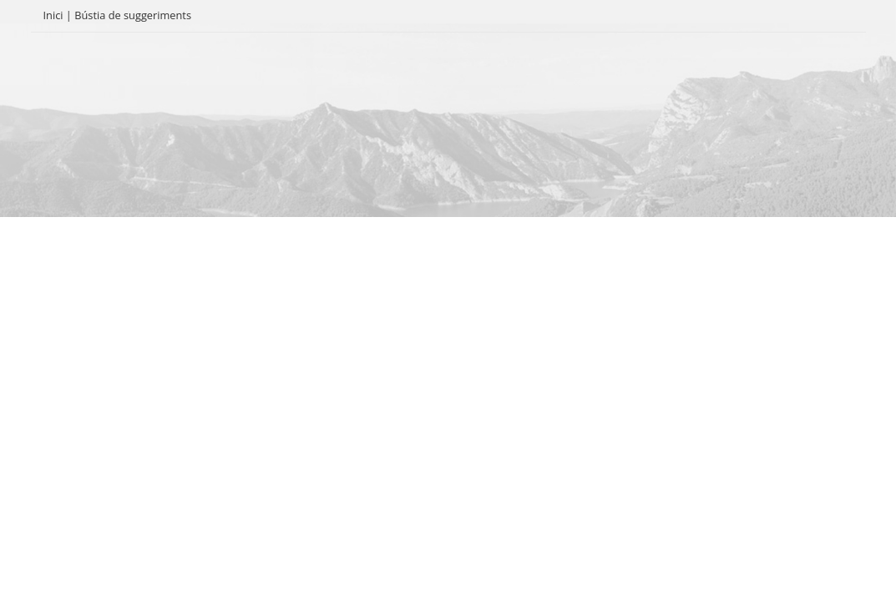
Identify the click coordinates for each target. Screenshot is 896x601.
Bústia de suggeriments (132, 15)
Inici (53, 15)
